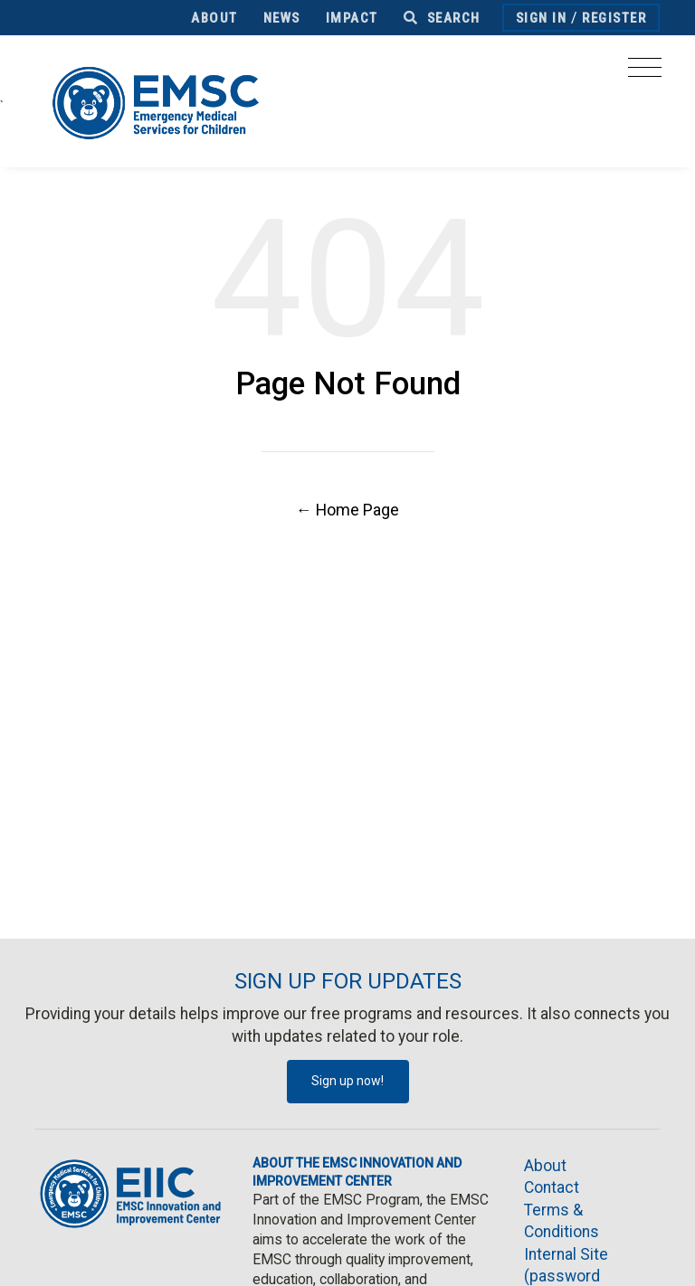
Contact (551, 1187)
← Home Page (347, 509)
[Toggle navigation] (644, 72)
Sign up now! (347, 1080)
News (281, 18)
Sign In (541, 18)
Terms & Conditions (561, 1221)
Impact (352, 18)
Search (442, 18)
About (214, 18)
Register (614, 18)
